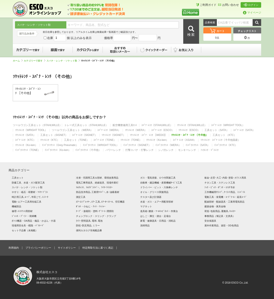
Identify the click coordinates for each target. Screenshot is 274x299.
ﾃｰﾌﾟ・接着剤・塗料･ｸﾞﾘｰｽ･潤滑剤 (95, 211)
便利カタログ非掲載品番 (89, 230)
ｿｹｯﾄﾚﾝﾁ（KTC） (50, 140)
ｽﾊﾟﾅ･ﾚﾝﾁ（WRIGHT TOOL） (228, 125)
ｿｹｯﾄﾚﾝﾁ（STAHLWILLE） (192, 125)
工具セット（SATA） (216, 130)
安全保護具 (210, 220)
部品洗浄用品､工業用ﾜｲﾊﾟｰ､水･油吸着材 (97, 192)
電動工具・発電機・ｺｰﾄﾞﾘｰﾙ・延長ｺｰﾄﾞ (225, 197)
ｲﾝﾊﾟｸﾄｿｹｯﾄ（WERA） (168, 145)
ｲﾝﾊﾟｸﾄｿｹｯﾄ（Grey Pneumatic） (60, 145)
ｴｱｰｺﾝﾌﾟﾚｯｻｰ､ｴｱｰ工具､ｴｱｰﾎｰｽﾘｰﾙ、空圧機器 (100, 201)
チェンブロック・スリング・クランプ (96, 216)
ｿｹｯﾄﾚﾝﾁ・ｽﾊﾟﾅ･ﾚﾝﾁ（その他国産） (220, 140)
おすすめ (120, 50)
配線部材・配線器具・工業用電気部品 (224, 201)
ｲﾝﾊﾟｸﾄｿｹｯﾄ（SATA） (198, 145)
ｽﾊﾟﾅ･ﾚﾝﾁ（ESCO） (162, 130)
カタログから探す (88, 50)
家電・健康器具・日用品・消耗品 (158, 220)
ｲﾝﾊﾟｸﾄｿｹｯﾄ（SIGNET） (137, 145)
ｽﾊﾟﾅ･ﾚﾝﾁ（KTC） (25, 140)
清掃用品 (145, 225)
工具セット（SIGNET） (54, 135)
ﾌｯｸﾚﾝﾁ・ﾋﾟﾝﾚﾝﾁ (210, 150)
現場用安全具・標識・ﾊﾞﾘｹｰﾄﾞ (28, 225)
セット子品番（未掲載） (25, 230)
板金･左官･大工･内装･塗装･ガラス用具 (225, 177)
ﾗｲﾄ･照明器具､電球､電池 (89, 220)
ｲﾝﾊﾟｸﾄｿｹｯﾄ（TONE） (27, 150)
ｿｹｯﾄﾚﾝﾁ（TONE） (131, 140)
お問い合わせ (228, 4)
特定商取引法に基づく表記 (97, 247)
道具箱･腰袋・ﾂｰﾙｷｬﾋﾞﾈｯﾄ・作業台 (159, 211)
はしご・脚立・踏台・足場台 (155, 216)
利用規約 (14, 247)
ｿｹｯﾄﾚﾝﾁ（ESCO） (189, 130)
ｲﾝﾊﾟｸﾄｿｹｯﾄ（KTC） (225, 145)
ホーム (18, 60)
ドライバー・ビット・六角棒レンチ (159, 187)
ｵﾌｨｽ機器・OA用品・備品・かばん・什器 (34, 220)
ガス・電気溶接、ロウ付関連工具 (158, 177)
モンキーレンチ (187, 150)
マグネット (146, 206)
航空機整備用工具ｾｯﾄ (125, 125)
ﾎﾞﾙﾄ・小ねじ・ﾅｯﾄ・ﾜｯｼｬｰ (91, 206)
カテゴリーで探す (28, 50)
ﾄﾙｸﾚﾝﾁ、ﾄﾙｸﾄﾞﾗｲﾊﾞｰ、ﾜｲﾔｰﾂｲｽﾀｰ (94, 187)
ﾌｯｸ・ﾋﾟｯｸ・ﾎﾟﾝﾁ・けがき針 (219, 187)
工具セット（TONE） (76, 140)
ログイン (250, 5)
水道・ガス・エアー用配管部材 (156, 201)
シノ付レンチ (166, 150)
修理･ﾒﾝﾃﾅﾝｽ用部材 (22, 211)
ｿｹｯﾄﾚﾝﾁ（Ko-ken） (157, 140)
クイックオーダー (154, 50)
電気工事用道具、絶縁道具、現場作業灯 (97, 182)
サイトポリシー (67, 247)
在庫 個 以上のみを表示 (68, 38)
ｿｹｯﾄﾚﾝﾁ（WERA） (136, 130)
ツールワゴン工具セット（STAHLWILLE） (37, 125)
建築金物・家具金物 (215, 206)
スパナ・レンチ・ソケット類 (63, 60)
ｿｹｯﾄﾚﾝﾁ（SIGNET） (113, 135)
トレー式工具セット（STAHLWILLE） (86, 125)
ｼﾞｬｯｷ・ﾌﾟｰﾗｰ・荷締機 (24, 216)
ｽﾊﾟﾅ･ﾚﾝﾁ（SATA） (244, 130)
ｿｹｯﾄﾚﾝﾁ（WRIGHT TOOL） (31, 130)
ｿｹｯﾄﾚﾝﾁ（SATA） (25, 135)
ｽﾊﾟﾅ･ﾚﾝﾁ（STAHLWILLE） (157, 125)
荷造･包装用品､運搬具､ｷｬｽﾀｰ (220, 211)
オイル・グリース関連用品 (154, 192)
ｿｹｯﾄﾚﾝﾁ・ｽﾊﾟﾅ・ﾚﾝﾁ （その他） (189, 135)
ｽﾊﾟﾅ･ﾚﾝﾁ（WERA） (109, 130)
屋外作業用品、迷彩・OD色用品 (221, 225)
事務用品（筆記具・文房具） (219, 216)
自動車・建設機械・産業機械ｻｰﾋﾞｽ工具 (161, 182)
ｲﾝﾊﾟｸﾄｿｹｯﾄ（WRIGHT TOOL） (101, 145)
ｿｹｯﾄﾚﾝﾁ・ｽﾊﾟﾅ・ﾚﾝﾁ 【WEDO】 (148, 135)
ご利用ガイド (206, 4)
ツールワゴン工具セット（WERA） (72, 130)
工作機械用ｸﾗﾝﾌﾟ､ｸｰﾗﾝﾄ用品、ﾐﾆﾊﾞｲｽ (224, 192)
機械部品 (16, 206)
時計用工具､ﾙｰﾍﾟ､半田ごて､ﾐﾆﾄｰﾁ (30, 197)
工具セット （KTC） (224, 135)
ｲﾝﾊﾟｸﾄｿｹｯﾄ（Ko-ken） (58, 150)
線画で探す (58, 50)
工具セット (18, 177)
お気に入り (188, 50)
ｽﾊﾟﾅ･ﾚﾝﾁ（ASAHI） (184, 140)
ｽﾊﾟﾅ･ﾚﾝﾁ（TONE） (105, 140)
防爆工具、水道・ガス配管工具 (28, 182)
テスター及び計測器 (150, 197)
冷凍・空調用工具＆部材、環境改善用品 (97, 177)
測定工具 (80, 197)
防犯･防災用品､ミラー (88, 225)
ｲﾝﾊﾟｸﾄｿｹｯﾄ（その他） (88, 150)
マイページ (252, 12)
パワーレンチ (113, 150)
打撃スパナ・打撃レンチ (139, 150)
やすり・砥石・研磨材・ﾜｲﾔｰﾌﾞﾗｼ (30, 192)
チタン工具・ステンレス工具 (219, 182)
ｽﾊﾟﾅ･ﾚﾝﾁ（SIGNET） (84, 135)
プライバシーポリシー (38, 247)
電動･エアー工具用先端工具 (26, 201)
